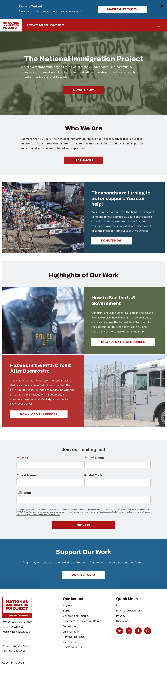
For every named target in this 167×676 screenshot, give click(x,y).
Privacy (120, 616)
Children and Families (76, 616)
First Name (96, 457)
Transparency (71, 642)
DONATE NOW (111, 244)
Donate (120, 605)
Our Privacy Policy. (52, 515)
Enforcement (71, 632)
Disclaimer (122, 621)
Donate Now (83, 89)
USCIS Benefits (72, 647)
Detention (69, 626)
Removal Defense (74, 637)
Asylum (67, 605)
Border (67, 611)
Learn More (83, 164)
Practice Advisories (128, 611)
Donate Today (83, 579)
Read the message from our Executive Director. (120, 235)
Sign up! (83, 525)
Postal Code (93, 475)
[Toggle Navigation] (158, 25)
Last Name (28, 475)
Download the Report (39, 419)
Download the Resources (123, 346)
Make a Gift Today (122, 9)
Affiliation (24, 492)
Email (24, 457)
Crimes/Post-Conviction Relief (82, 621)
